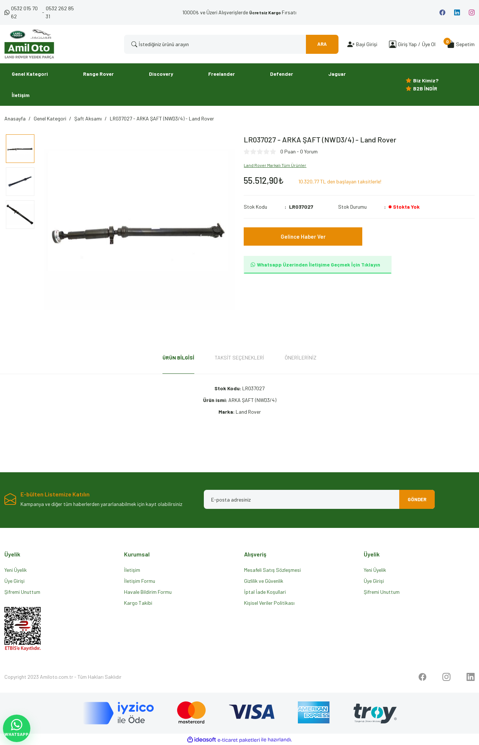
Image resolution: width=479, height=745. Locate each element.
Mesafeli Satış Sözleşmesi (272, 570)
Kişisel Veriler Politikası (269, 603)
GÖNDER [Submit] (414, 499)
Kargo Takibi (138, 603)
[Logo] (29, 44)
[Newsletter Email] (319, 499)
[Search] (231, 44)
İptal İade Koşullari (265, 592)
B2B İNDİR (425, 88)
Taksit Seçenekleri (239, 357)
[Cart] (461, 44)
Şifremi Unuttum (22, 592)
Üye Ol (428, 44)
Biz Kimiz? (425, 80)
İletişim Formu (139, 581)
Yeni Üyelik (15, 570)
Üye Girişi (14, 581)
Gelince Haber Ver (303, 236)
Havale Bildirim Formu (148, 592)
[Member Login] (392, 44)
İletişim (132, 570)
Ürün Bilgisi (178, 357)
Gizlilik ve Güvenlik (263, 581)
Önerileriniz (301, 357)
